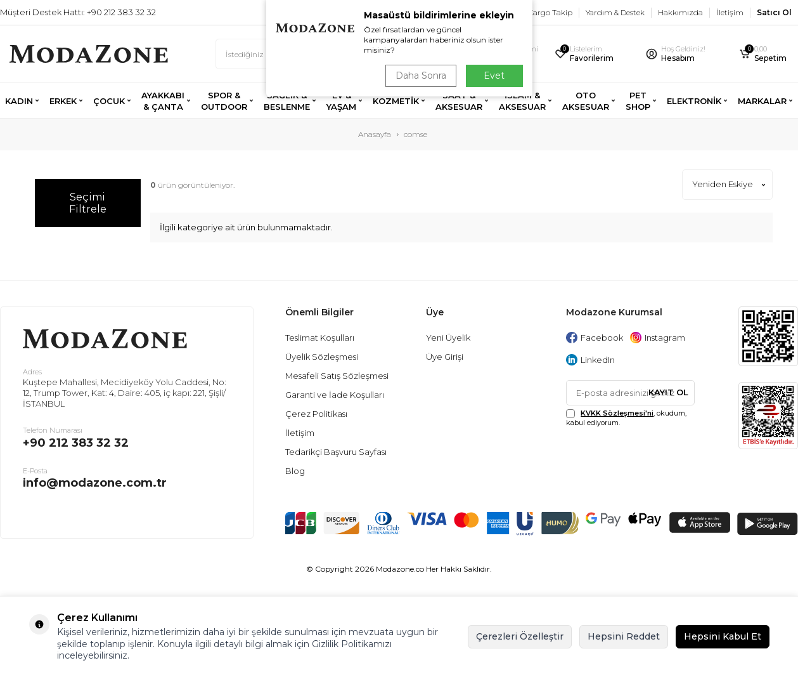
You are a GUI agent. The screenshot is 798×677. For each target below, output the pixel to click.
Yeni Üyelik (448, 337)
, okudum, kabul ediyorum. (626, 418)
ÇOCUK (109, 101)
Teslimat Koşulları (319, 337)
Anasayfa (374, 134)
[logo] (89, 54)
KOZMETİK (396, 101)
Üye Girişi (444, 357)
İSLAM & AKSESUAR (522, 101)
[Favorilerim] (591, 54)
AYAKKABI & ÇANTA (162, 101)
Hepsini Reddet (624, 636)
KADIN (19, 101)
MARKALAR (762, 101)
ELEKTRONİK (694, 101)
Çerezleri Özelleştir (519, 636)
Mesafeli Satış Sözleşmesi (337, 376)
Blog (295, 471)
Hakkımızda (680, 12)
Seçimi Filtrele (87, 203)
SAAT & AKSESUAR (458, 101)
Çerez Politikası (316, 414)
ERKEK (63, 101)
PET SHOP (638, 101)
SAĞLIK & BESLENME (287, 101)
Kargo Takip (550, 12)
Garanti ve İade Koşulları (334, 395)
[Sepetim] (763, 54)
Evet (494, 75)
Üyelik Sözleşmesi (321, 357)
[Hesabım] (684, 54)
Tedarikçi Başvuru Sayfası (336, 452)
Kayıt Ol (668, 392)
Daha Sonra (421, 75)
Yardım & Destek (615, 12)
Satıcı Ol (774, 12)
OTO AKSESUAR (585, 101)
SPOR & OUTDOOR (224, 101)
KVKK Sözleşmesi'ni (617, 413)
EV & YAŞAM (341, 101)
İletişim (729, 12)
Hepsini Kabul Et (722, 636)
